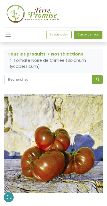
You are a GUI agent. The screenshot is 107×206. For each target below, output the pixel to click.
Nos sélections (67, 54)
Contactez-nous (88, 34)
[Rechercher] (97, 79)
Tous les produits (26, 54)
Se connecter (59, 34)
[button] (9, 197)
